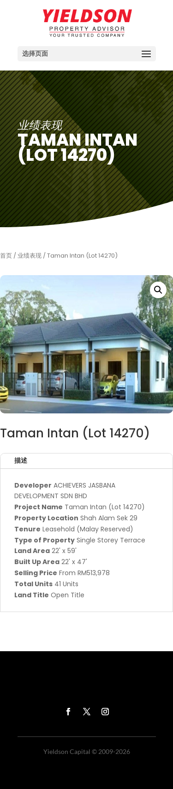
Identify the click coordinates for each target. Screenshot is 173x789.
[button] (158, 290)
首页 (6, 255)
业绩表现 (30, 255)
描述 (20, 460)
